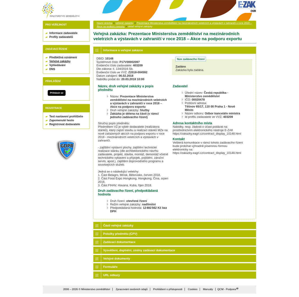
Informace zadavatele (63, 33)
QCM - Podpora (226, 289)
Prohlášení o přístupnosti (167, 289)
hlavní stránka (104, 23)
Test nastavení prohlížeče (66, 116)
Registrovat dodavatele (64, 124)
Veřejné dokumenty (116, 258)
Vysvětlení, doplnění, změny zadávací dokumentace (139, 250)
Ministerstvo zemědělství (60, 10)
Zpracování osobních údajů (132, 289)
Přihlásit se (56, 92)
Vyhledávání (57, 65)
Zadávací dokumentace (119, 242)
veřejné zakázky (124, 23)
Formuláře (110, 267)
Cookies (192, 289)
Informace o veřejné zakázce (123, 50)
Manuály (208, 289)
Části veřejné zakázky (118, 225)
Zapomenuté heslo (61, 120)
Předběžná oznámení (63, 57)
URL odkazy (111, 275)
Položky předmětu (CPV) (120, 233)
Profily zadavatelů (61, 37)
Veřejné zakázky (60, 61)
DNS (52, 69)
